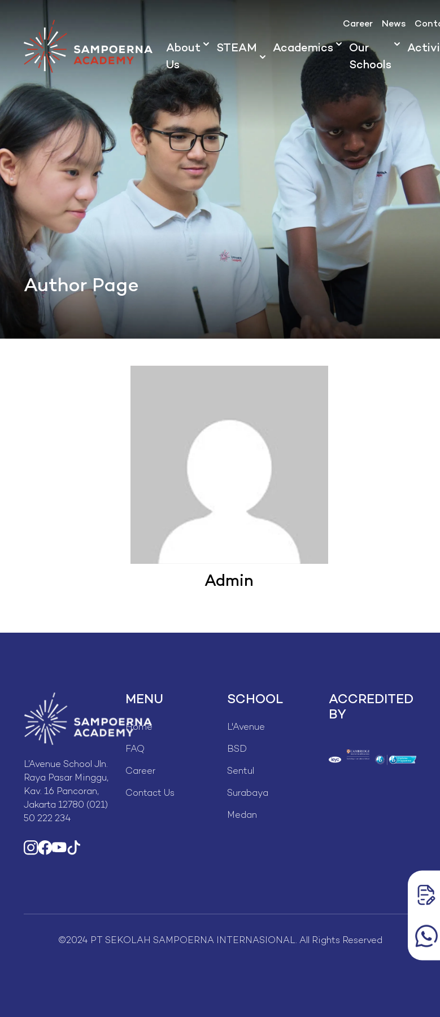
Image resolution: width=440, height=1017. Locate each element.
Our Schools (370, 57)
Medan (242, 816)
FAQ (135, 750)
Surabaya (247, 794)
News (394, 24)
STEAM (236, 49)
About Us (183, 57)
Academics (303, 49)
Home (139, 728)
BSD (237, 750)
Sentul (240, 772)
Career (358, 24)
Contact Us (150, 794)
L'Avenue (246, 728)
